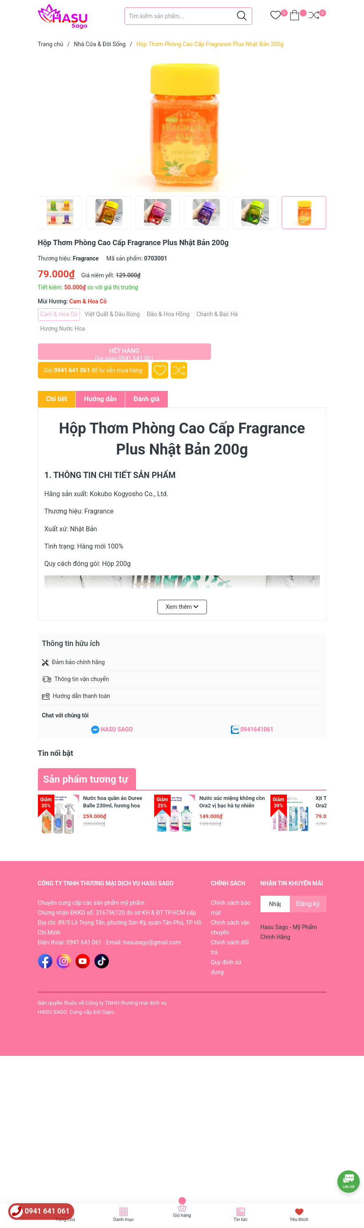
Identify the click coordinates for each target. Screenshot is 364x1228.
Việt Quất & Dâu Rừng (112, 314)
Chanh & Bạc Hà (216, 314)
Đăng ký (308, 904)
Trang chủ (65, 1219)
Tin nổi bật (55, 753)
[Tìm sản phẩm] (188, 16)
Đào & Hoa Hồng (168, 314)
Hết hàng (124, 353)
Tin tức (240, 1219)
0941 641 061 (72, 370)
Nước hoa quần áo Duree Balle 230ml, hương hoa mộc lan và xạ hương (112, 805)
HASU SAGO (117, 729)
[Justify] (242, 16)
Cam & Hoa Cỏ (59, 314)
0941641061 (256, 729)
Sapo (108, 1012)
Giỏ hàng (182, 1215)
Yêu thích (299, 1219)
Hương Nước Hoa (62, 328)
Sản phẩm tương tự (85, 779)
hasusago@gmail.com (152, 942)
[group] (182, 124)
